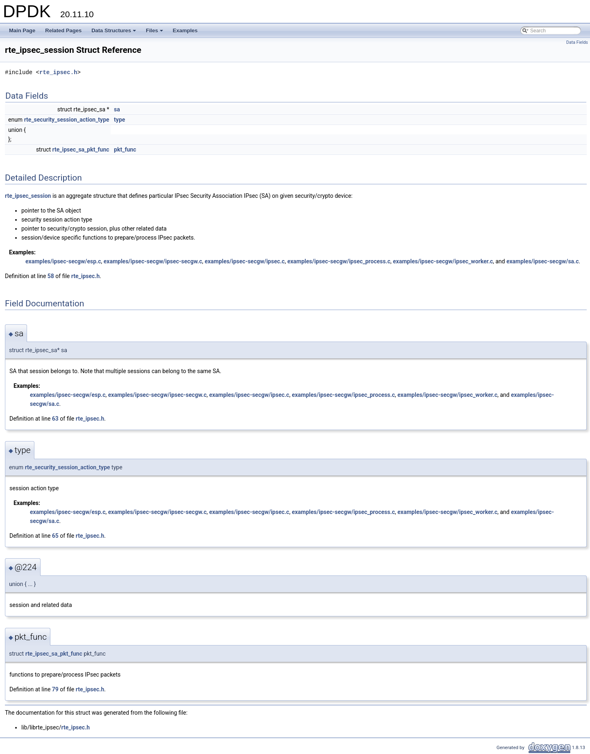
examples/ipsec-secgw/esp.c (63, 261)
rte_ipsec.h (58, 72)
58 (51, 276)
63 (55, 418)
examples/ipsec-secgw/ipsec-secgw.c (153, 261)
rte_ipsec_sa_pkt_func (80, 149)
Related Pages (63, 30)
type (119, 119)
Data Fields (577, 42)
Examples (185, 30)
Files (155, 32)
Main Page (22, 30)
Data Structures (114, 32)
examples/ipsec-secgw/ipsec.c (244, 261)
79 (55, 689)
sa (117, 109)
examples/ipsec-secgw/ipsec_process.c (338, 261)
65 (55, 535)
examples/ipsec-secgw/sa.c (542, 261)
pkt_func (125, 149)
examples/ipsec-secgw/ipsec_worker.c (443, 261)
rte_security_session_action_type (66, 119)
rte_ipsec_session (28, 195)
